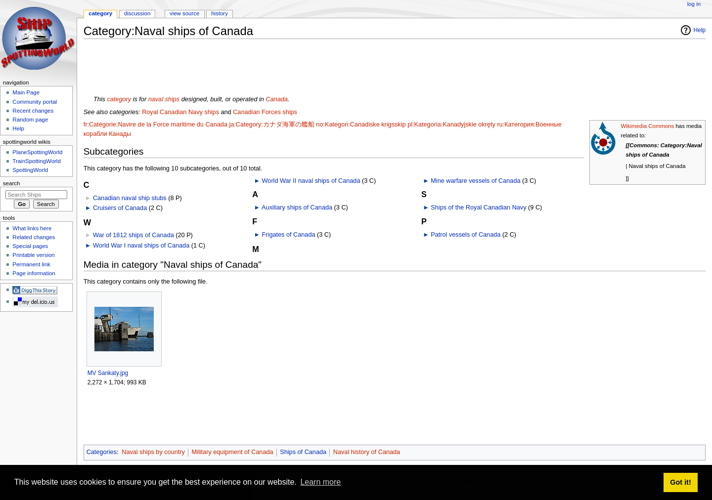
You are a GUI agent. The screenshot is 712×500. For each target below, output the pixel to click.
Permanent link (31, 264)
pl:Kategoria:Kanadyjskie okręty (451, 124)
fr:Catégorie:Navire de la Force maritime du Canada (155, 124)
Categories (102, 452)
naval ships (163, 99)
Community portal (34, 102)
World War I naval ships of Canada (141, 245)
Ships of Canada (303, 452)
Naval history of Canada (366, 452)
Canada (276, 99)
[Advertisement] (264, 68)
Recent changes (32, 111)
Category (100, 13)
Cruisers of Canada (120, 208)
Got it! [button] (680, 482)
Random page (30, 120)
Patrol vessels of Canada (465, 234)
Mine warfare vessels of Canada (475, 180)
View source (184, 13)
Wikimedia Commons (647, 126)
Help (700, 30)
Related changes (33, 237)
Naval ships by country (153, 452)
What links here (31, 228)
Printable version (33, 255)
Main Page (26, 92)
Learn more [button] (320, 482)
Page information (33, 273)
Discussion (137, 13)
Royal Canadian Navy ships (180, 112)
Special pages (30, 246)
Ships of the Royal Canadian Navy (478, 207)
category (119, 99)
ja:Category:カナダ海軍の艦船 (271, 124)
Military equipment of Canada (232, 452)
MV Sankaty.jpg (108, 373)
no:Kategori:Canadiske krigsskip (360, 124)
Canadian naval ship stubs (130, 198)
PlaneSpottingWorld (37, 152)
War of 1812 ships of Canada (133, 235)
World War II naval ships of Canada (311, 180)
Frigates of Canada (288, 234)
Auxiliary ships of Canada (297, 207)
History (219, 13)
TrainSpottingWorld (36, 161)
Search (11, 183)
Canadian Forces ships (265, 112)
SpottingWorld (30, 170)
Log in (694, 4)
